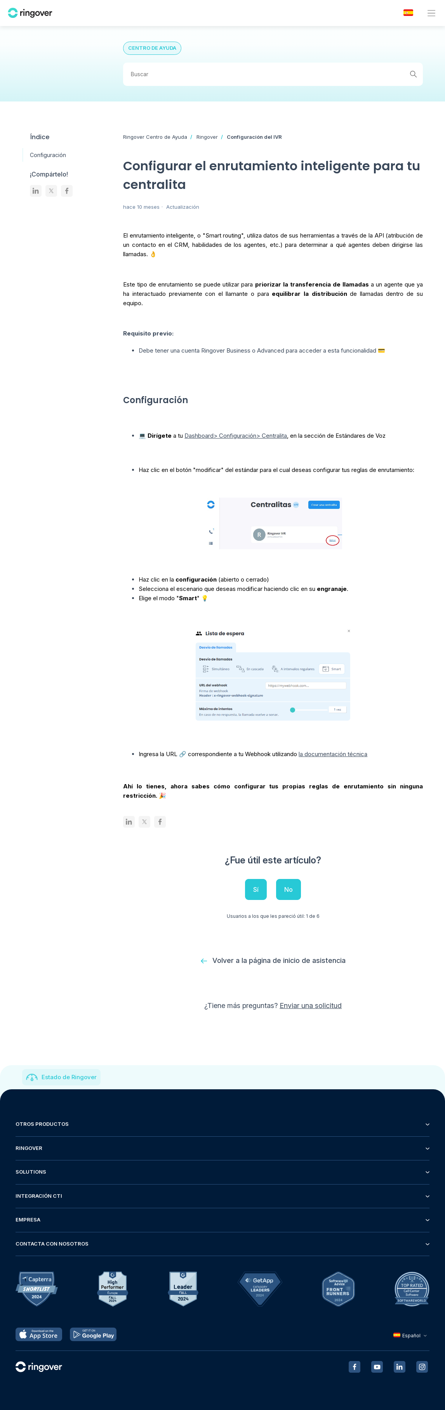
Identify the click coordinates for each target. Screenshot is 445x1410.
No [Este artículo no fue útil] (288, 889)
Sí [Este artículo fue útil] (256, 889)
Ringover (207, 137)
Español (411, 1335)
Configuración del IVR (254, 137)
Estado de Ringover (69, 1077)
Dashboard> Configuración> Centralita (235, 435)
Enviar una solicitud (311, 1005)
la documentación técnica (333, 754)
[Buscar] (272, 74)
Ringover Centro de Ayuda (155, 137)
